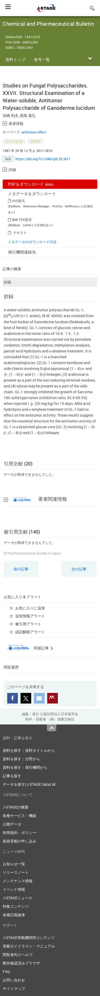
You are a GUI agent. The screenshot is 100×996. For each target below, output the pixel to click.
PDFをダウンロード (31, 184)
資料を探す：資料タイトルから (29, 750)
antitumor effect (34, 132)
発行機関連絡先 (22, 252)
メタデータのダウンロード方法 (32, 241)
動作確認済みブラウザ (21, 963)
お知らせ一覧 (14, 863)
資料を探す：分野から (21, 758)
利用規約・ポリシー (19, 832)
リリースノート (16, 872)
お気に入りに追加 (30, 607)
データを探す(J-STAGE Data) (29, 784)
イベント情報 (14, 889)
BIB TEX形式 (22, 219)
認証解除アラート (30, 631)
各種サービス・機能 (19, 815)
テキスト (20, 232)
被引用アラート (28, 623)
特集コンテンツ (16, 906)
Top (51, 727)
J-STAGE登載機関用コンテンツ (29, 937)
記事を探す (12, 775)
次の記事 (78, 568)
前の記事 (21, 568)
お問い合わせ (14, 979)
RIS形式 (18, 200)
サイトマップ (14, 988)
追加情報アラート (30, 615)
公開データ (12, 824)
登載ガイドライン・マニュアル (29, 946)
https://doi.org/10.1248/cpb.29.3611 (42, 158)
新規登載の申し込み (19, 841)
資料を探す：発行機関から (25, 767)
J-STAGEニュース (17, 897)
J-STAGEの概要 (16, 807)
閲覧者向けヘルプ (18, 954)
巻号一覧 (42, 59)
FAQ (6, 971)
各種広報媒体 (14, 914)
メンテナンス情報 (18, 880)
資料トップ (15, 59)
